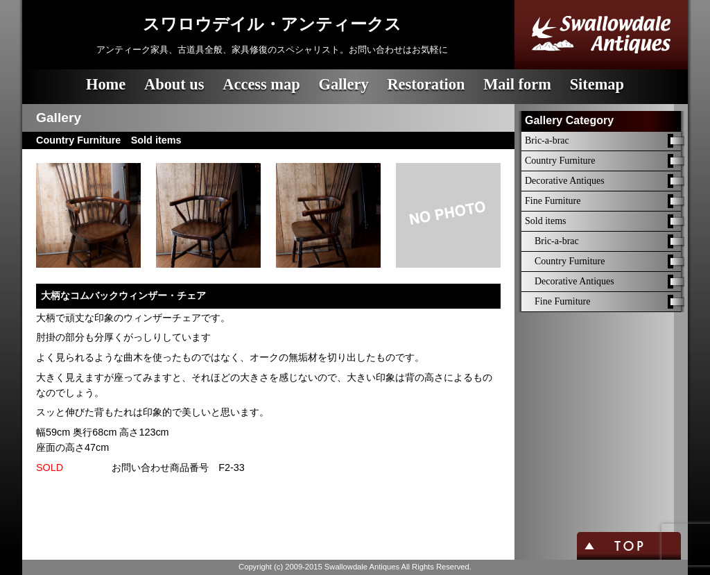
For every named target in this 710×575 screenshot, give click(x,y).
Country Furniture (560, 160)
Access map (261, 84)
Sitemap (597, 84)
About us (174, 84)
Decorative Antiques (565, 180)
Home (105, 84)
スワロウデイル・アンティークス (272, 24)
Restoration (426, 84)
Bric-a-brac (547, 140)
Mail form (517, 84)
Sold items (545, 221)
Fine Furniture (553, 201)
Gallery (343, 84)
